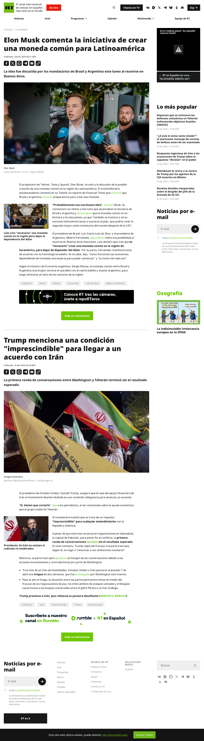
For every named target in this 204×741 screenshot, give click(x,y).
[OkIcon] (176, 7)
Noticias (19, 18)
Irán (42, 604)
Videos (60, 677)
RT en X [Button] (25, 718)
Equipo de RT (182, 18)
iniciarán (47, 197)
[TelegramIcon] (165, 7)
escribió (108, 205)
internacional (95, 604)
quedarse (61, 558)
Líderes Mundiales (66, 692)
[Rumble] (153, 7)
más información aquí (115, 735)
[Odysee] (170, 676)
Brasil (42, 283)
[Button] (114, 7)
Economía (73, 283)
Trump (77, 604)
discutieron (97, 238)
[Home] (9, 8)
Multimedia (146, 18)
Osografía (169, 293)
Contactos (96, 671)
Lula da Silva (92, 283)
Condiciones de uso (101, 691)
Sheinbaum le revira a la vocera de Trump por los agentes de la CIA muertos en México (177, 174)
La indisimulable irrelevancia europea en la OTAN (178, 330)
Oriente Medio (59, 604)
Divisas (56, 283)
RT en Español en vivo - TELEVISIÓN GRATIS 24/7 (175, 76)
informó (116, 193)
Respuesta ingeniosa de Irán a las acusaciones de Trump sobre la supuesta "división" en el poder (178, 156)
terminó (92, 542)
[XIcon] (159, 7)
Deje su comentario (77, 316)
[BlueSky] (170, 7)
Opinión (112, 18)
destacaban (84, 213)
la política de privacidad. (181, 237)
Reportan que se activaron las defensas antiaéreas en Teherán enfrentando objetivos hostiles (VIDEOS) (177, 119)
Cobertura (96, 681)
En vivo (54, 7)
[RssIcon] (160, 681)
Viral (47, 18)
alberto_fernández (115, 283)
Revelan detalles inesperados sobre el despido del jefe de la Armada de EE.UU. (176, 191)
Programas (79, 18)
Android (129, 669)
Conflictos (27, 604)
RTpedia (61, 687)
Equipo (94, 676)
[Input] (178, 229)
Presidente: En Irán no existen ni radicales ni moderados (24, 547)
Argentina (27, 283)
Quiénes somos (99, 666)
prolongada (82, 574)
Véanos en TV (132, 7)
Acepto (177, 237)
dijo (54, 505)
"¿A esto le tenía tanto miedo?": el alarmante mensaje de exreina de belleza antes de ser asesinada (178, 139)
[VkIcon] (147, 7)
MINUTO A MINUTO (113, 596)
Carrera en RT (98, 686)
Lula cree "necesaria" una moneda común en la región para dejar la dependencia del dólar (26, 236)
